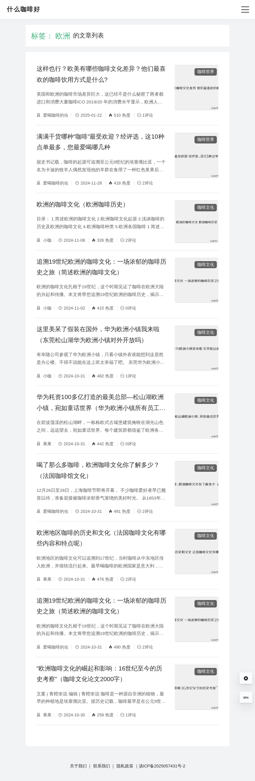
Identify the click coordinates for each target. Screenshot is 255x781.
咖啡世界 (205, 71)
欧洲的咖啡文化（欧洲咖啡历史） (83, 204)
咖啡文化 (205, 207)
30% (246, 697)
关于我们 (78, 766)
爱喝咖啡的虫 (55, 115)
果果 (47, 443)
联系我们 (101, 766)
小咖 (47, 240)
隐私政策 (124, 766)
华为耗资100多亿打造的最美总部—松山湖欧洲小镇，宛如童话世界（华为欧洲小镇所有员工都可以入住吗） (101, 408)
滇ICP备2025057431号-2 (162, 766)
